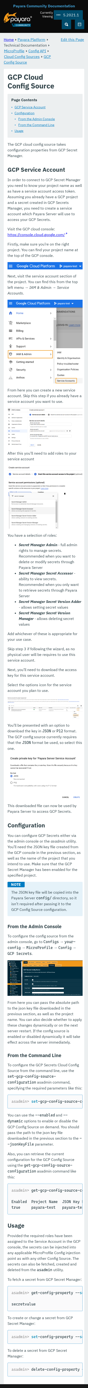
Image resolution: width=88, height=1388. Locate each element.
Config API (37, 50)
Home (9, 39)
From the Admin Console (36, 119)
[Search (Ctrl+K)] (66, 24)
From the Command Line (36, 125)
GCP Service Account (30, 107)
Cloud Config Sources (22, 56)
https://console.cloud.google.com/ (36, 234)
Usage (19, 131)
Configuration (24, 113)
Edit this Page (72, 39)
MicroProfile (14, 50)
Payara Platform (31, 39)
